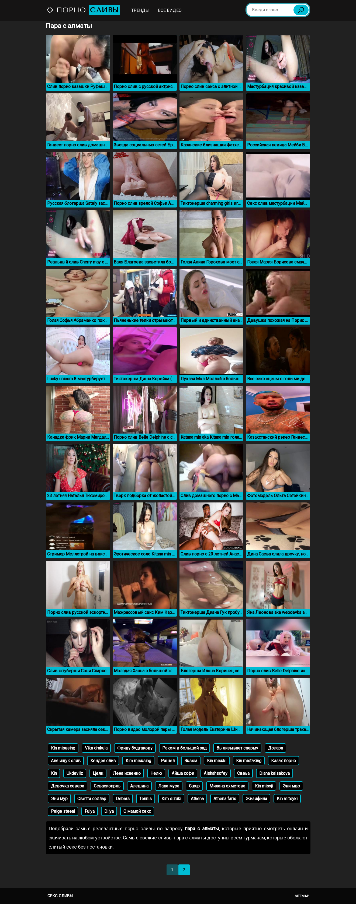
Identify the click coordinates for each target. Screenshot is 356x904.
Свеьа (243, 773)
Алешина (139, 786)
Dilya (109, 811)
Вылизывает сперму (237, 748)
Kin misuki (216, 760)
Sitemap (302, 896)
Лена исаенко (127, 773)
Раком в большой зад (184, 748)
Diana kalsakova (274, 773)
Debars (123, 798)
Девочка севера (67, 786)
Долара (275, 748)
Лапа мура (168, 786)
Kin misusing (63, 748)
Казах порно (283, 760)
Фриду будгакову (135, 748)
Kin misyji (264, 786)
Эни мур (59, 798)
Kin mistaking (248, 760)
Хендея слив (103, 760)
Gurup (194, 786)
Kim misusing (138, 760)
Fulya (90, 811)
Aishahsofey (215, 773)
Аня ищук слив (66, 760)
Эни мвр (291, 786)
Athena (197, 798)
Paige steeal (63, 811)
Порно (83, 10)
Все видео (170, 10)
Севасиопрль (107, 786)
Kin (54, 773)
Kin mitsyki (287, 798)
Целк (98, 773)
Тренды (140, 10)
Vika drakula (96, 748)
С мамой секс (137, 811)
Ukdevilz (75, 773)
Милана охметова (227, 786)
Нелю (156, 773)
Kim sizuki (171, 798)
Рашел (168, 760)
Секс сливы (60, 896)
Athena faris (224, 798)
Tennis (145, 798)
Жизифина (256, 798)
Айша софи (183, 773)
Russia (190, 760)
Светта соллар (91, 798)
